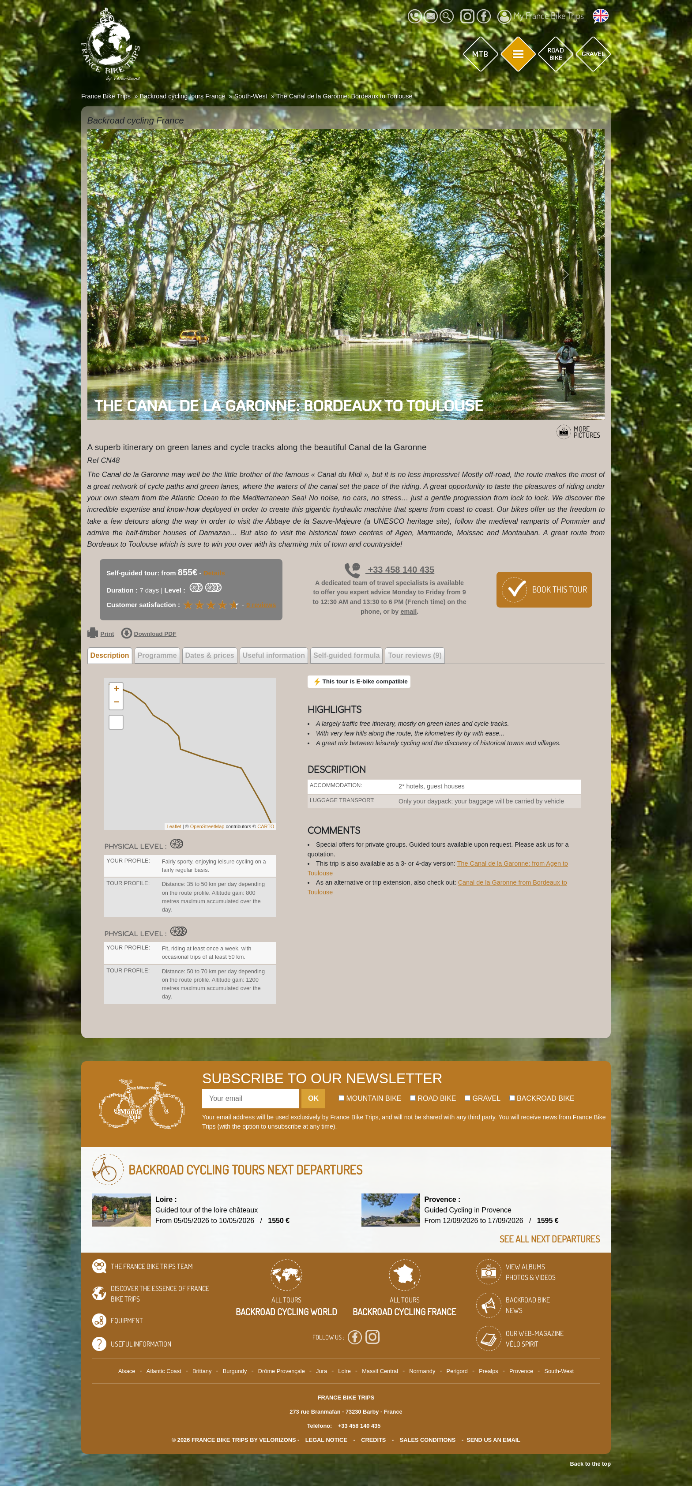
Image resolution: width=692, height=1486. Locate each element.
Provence (521, 1371)
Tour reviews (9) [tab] (415, 655)
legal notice (326, 1440)
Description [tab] (109, 655)
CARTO (265, 826)
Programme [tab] (157, 655)
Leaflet (174, 826)
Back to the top (590, 1463)
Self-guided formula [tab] (346, 655)
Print (100, 634)
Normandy (422, 1371)
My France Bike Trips (540, 17)
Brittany (201, 1371)
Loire (344, 1371)
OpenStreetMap (207, 826)
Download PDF (149, 634)
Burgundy (235, 1371)
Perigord (457, 1371)
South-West (559, 1371)
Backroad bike (542, 1098)
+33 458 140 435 (389, 569)
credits (373, 1440)
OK (313, 1098)
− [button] (116, 702)
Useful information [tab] (274, 655)
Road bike (433, 1098)
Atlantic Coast (164, 1371)
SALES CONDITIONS (428, 1440)
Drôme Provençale (281, 1371)
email (408, 611)
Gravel (482, 1098)
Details (214, 573)
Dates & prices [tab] (209, 655)
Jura (321, 1371)
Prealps (488, 1371)
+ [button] (116, 689)
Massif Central (380, 1371)
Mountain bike (370, 1098)
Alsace (126, 1371)
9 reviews (261, 604)
